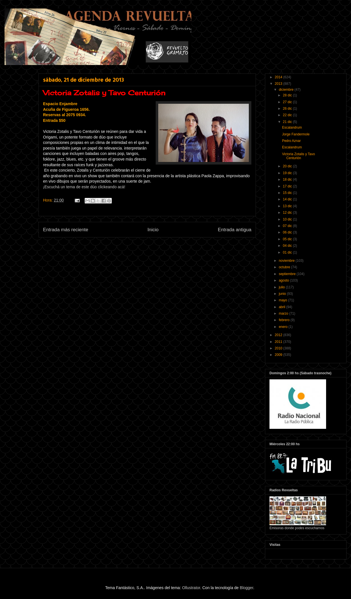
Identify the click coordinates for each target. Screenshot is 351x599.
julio (282, 287)
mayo (283, 300)
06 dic (288, 232)
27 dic (288, 102)
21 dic (288, 122)
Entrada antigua (235, 229)
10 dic (288, 219)
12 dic (288, 213)
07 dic (288, 226)
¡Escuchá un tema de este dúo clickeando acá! (84, 187)
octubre (285, 267)
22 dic (288, 115)
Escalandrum (292, 127)
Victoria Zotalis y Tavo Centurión (298, 156)
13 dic (288, 206)
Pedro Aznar (291, 141)
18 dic (288, 179)
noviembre (287, 261)
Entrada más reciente (65, 229)
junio (283, 294)
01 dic (288, 252)
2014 (279, 77)
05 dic (288, 239)
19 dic (288, 173)
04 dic (288, 246)
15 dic (288, 193)
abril (282, 307)
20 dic (288, 166)
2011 (279, 342)
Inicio (153, 229)
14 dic (288, 199)
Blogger (246, 587)
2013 (279, 84)
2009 (279, 355)
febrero (284, 320)
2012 (279, 335)
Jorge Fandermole (295, 134)
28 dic (288, 95)
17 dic (288, 186)
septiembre (288, 274)
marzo (284, 313)
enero (283, 327)
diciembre (286, 90)
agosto (284, 280)
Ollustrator (191, 587)
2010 (279, 348)
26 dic (288, 109)
